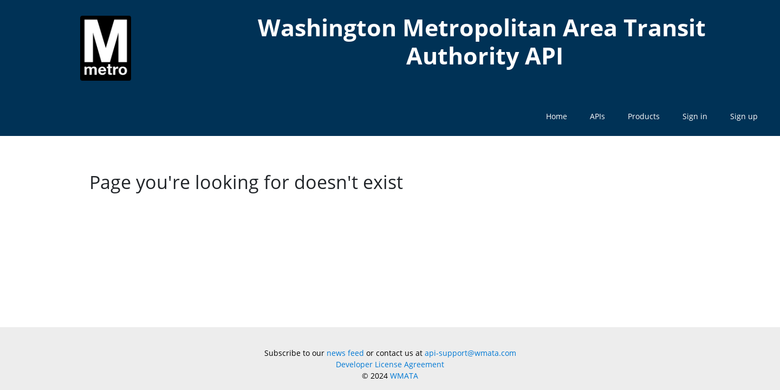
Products (644, 116)
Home (556, 116)
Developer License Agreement (390, 364)
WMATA (404, 375)
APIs (597, 116)
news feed (345, 353)
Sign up (744, 116)
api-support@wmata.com (470, 353)
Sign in (694, 116)
